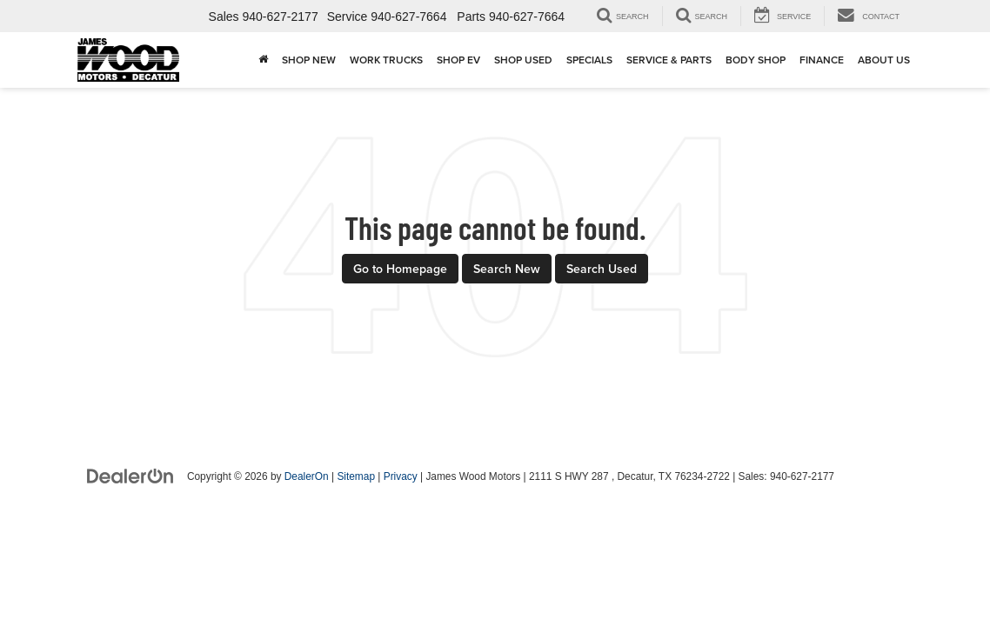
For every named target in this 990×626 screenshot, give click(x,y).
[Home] (263, 60)
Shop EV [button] (458, 59)
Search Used (601, 268)
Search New (506, 268)
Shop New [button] (309, 59)
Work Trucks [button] (386, 59)
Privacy (401, 476)
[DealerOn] (130, 476)
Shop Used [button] (523, 59)
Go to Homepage (400, 268)
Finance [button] (821, 59)
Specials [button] (589, 59)
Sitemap (356, 476)
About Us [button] (884, 59)
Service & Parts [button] (669, 59)
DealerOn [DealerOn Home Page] (306, 476)
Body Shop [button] (756, 59)
